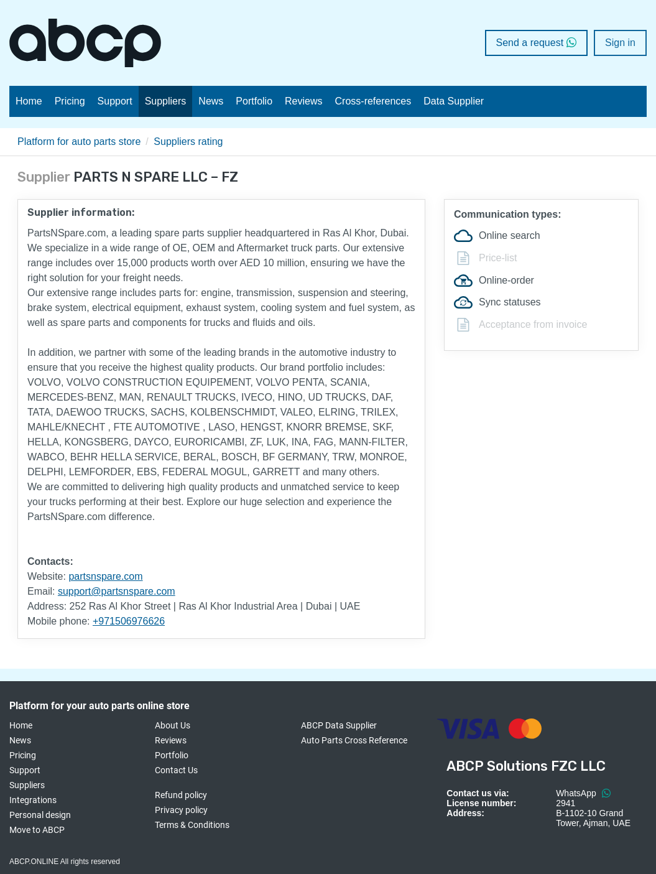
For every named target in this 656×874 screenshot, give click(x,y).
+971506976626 (129, 621)
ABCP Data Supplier (339, 725)
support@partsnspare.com (116, 591)
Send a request (536, 42)
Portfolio (254, 101)
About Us (172, 725)
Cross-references (373, 101)
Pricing (70, 101)
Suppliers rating (188, 141)
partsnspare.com (105, 576)
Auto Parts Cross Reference (354, 740)
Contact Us (176, 770)
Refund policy (181, 795)
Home (29, 101)
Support (115, 101)
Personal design (40, 815)
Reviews (303, 101)
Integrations (33, 800)
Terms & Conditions (192, 825)
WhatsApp (583, 793)
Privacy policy (181, 810)
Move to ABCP (37, 830)
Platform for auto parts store (79, 141)
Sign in (620, 42)
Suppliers (166, 101)
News (210, 101)
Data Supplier (453, 101)
